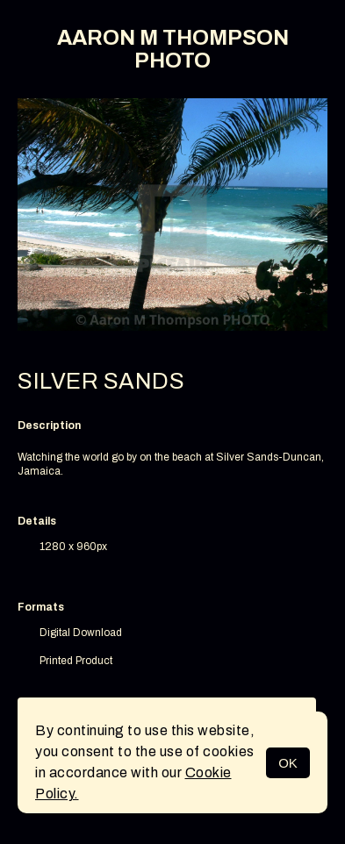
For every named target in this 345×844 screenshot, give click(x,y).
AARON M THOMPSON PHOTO (173, 49)
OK (288, 762)
